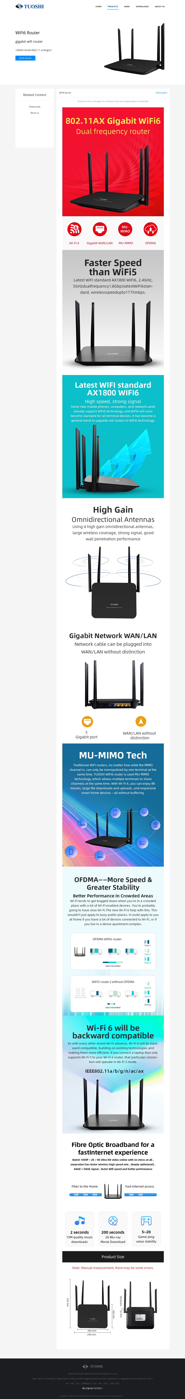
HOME (98, 6)
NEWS (127, 6)
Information (161, 92)
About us (34, 112)
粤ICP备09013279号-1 (92, 1388)
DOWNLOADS (142, 6)
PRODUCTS (113, 6)
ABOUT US (160, 6)
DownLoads (34, 106)
